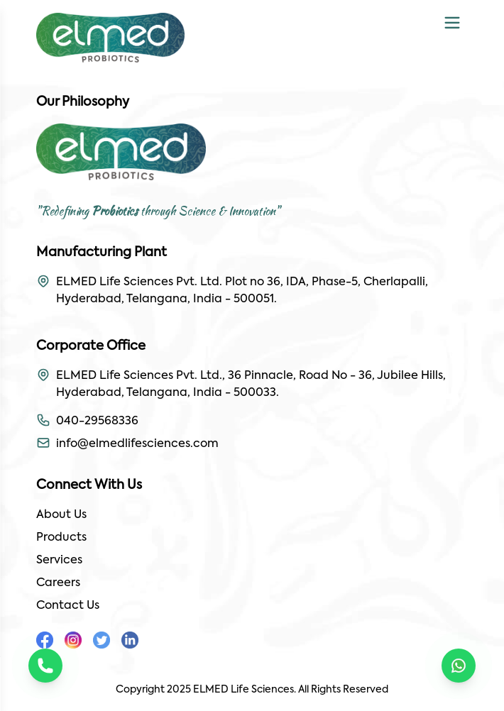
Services (59, 560)
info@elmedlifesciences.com (137, 444)
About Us (61, 515)
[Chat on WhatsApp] (459, 666)
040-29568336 (97, 421)
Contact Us (67, 606)
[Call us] (45, 666)
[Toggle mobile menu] (452, 22)
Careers (58, 583)
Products (61, 538)
